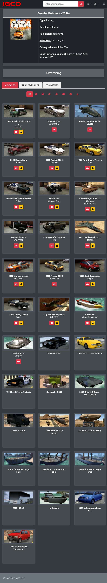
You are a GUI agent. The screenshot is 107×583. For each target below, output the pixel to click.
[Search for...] (60, 4)
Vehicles (10, 85)
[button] (89, 4)
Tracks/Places (30, 85)
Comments (51, 85)
